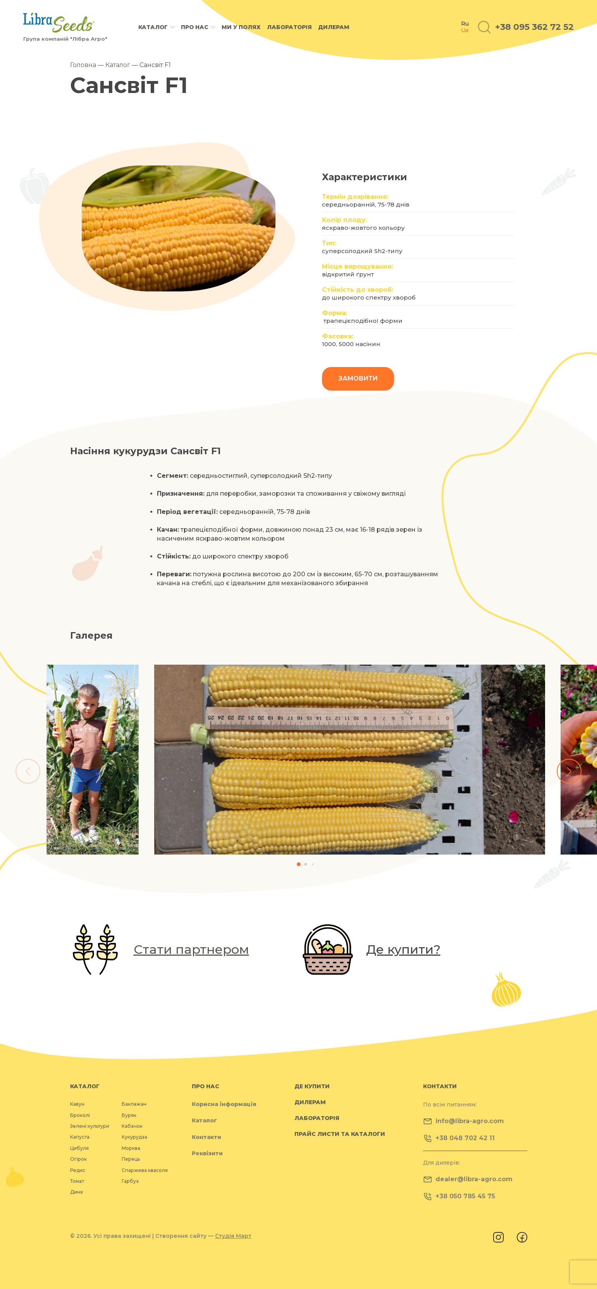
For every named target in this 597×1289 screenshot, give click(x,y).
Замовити (358, 378)
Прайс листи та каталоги (339, 1133)
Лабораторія (289, 27)
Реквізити (207, 1153)
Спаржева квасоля (145, 1170)
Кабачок (132, 1126)
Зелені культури (89, 1126)
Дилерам (333, 27)
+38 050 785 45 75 (459, 1196)
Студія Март (233, 1235)
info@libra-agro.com (463, 1121)
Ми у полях (241, 27)
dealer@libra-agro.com (468, 1179)
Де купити (312, 1086)
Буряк (129, 1115)
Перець (131, 1159)
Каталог (153, 27)
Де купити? (403, 949)
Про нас (194, 27)
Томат (77, 1181)
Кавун (77, 1104)
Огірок (78, 1159)
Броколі (80, 1115)
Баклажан (134, 1104)
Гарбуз (130, 1181)
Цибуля (79, 1148)
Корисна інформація (224, 1104)
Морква (131, 1148)
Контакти (206, 1137)
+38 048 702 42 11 (459, 1138)
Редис (77, 1170)
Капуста (79, 1137)
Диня (76, 1192)
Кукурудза (134, 1137)
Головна (83, 65)
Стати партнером (191, 949)
